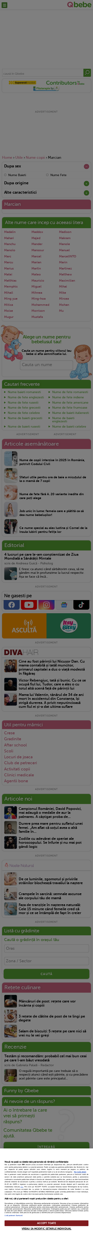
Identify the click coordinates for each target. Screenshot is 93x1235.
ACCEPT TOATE (46, 1223)
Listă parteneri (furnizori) (14, 1215)
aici (22, 1187)
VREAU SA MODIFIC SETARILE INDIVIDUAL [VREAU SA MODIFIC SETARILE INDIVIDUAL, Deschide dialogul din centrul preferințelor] (46, 1228)
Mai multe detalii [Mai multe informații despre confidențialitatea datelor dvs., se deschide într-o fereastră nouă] (80, 1172)
